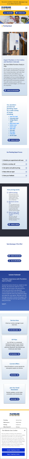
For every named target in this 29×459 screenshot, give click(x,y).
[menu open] (26, 8)
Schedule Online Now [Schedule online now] (14, 256)
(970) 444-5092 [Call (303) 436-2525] (8, 13)
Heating (5, 424)
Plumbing (5, 420)
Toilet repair (12, 128)
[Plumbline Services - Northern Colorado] (6, 7)
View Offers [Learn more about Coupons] (14, 375)
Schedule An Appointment (12, 90)
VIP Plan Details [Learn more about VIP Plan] (14, 354)
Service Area (18, 420)
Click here (21, 2)
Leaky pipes (12, 133)
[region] (13, 443)
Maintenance (6, 422)
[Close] (24, 430)
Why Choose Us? (7, 427)
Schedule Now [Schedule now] (20, 13)
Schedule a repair (14, 140)
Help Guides (18, 422)
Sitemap (17, 427)
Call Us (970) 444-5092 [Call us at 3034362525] (14, 261)
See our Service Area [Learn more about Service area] (14, 330)
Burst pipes (12, 132)
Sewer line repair (14, 116)
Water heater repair (14, 123)
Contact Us (18, 424)
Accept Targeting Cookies (13, 450)
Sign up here (15, 399)
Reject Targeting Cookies (13, 454)
